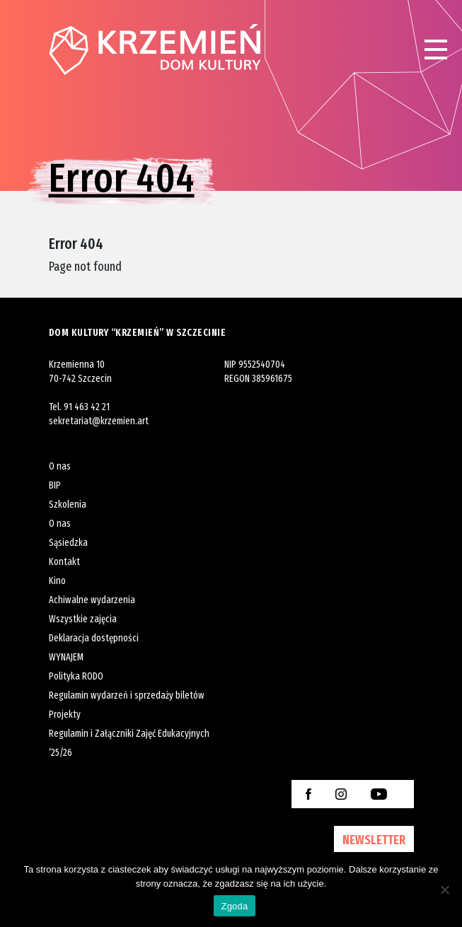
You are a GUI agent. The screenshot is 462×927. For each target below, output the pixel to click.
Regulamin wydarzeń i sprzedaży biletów (126, 695)
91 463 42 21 (87, 407)
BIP (55, 485)
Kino (57, 581)
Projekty (65, 715)
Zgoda (234, 906)
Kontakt (64, 562)
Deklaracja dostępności (94, 638)
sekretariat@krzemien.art (99, 421)
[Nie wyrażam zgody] (444, 889)
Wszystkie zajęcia (83, 619)
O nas (60, 466)
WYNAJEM (66, 657)
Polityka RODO (76, 676)
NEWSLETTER (373, 840)
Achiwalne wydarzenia (92, 600)
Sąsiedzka (68, 543)
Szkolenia (67, 505)
